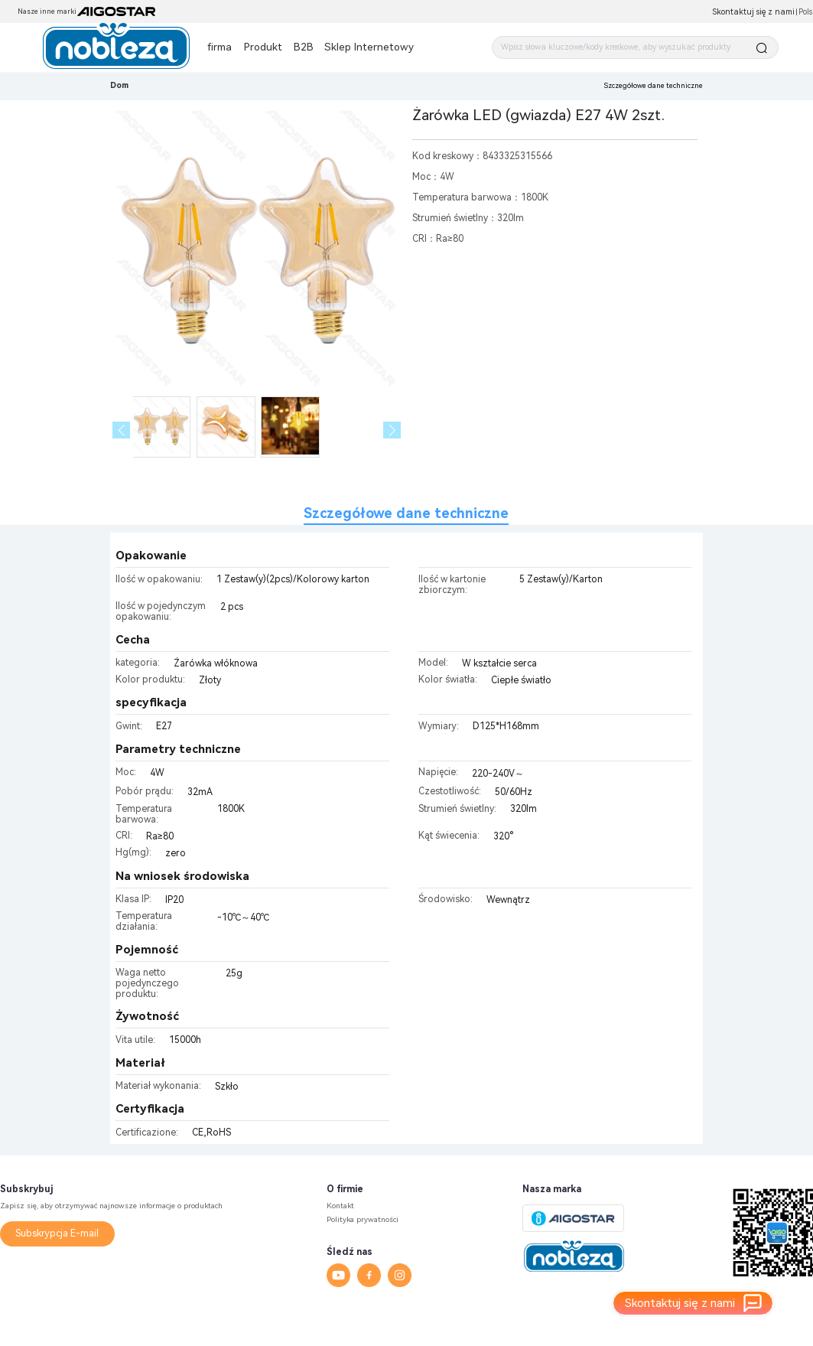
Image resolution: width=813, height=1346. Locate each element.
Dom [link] (119, 85)
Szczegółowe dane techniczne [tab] (406, 513)
